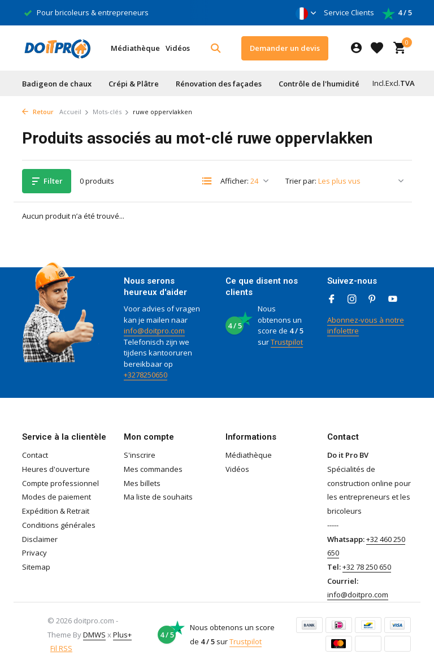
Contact (35, 455)
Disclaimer (40, 539)
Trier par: (300, 181)
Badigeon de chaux (57, 84)
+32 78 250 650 (366, 567)
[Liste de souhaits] (377, 48)
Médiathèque (135, 48)
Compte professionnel (60, 483)
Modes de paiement (56, 497)
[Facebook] (331, 299)
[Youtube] (392, 299)
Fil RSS (61, 648)
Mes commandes (153, 469)
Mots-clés (111, 111)
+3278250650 (145, 375)
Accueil (74, 111)
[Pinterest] (372, 299)
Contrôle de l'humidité (319, 84)
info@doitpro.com (154, 331)
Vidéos (178, 48)
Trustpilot (287, 342)
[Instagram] (352, 299)
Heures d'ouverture (56, 469)
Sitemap (36, 567)
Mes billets (142, 483)
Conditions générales (59, 525)
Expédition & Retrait (55, 511)
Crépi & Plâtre (133, 84)
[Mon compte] (356, 48)
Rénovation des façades (219, 84)
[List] (207, 181)
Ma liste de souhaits (158, 497)
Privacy (34, 553)
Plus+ (122, 635)
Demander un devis (285, 48)
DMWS (94, 635)
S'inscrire (139, 455)
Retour (38, 111)
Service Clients (349, 12)
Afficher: (234, 181)
